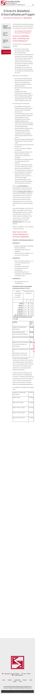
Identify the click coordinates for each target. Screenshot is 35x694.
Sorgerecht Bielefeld (31, 690)
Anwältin (10, 680)
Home (3, 680)
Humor (20, 681)
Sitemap (26, 688)
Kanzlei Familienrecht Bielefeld (21, 691)
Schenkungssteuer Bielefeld (29, 691)
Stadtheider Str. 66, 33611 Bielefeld (11, 673)
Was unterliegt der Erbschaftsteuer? (23, 31)
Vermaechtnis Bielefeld (25, 690)
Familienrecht (17, 680)
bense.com (6, 688)
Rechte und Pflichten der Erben (5, 41)
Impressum (11, 688)
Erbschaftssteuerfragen (7, 52)
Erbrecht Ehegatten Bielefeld (18, 690)
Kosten (30, 680)
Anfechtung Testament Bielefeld (17, 692)
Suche (30, 688)
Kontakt (14, 681)
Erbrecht (25, 680)
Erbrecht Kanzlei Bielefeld (4, 690)
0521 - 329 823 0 (27, 673)
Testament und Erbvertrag (5, 34)
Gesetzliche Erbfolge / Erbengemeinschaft (7, 27)
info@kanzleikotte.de (18, 675)
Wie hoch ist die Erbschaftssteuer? (23, 33)
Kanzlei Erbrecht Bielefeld (11, 690)
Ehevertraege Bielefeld (5, 691)
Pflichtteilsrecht (6, 47)
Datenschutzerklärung (19, 688)
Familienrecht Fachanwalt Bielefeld (12, 691)
